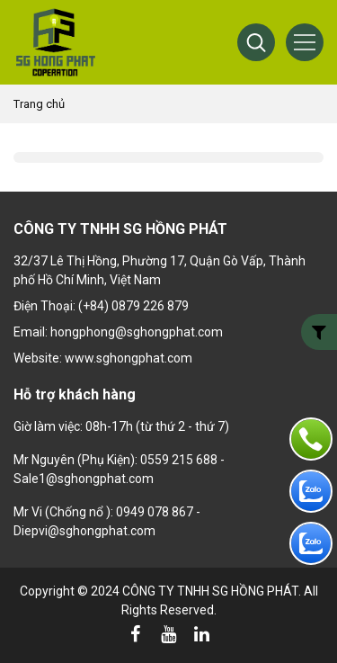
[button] (256, 42)
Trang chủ (39, 104)
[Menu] (305, 42)
